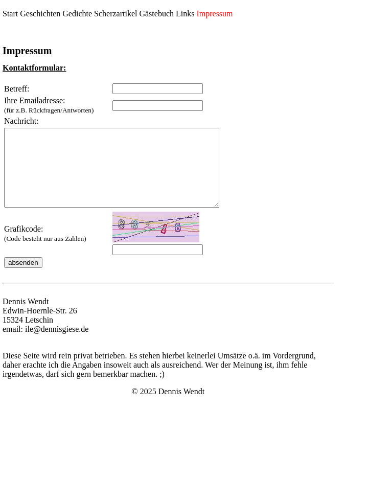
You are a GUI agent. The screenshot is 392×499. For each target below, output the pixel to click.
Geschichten (40, 13)
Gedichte (77, 13)
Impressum (214, 13)
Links (185, 13)
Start (10, 13)
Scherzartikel (115, 13)
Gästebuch (156, 13)
